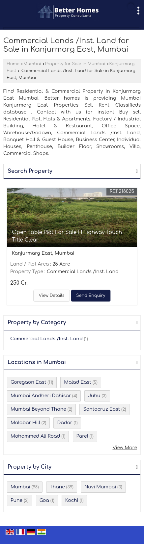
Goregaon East (28, 382)
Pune (16, 500)
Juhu (94, 395)
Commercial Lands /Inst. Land (46, 338)
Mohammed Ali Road (35, 436)
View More (124, 447)
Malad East (77, 382)
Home (13, 64)
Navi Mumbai (100, 486)
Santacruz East (101, 409)
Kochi (71, 500)
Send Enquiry (90, 295)
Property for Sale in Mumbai (75, 64)
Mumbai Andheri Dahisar (41, 395)
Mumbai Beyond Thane (38, 409)
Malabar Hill (25, 422)
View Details (51, 295)
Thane (57, 486)
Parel (82, 436)
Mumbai (32, 64)
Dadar (64, 422)
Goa (44, 500)
